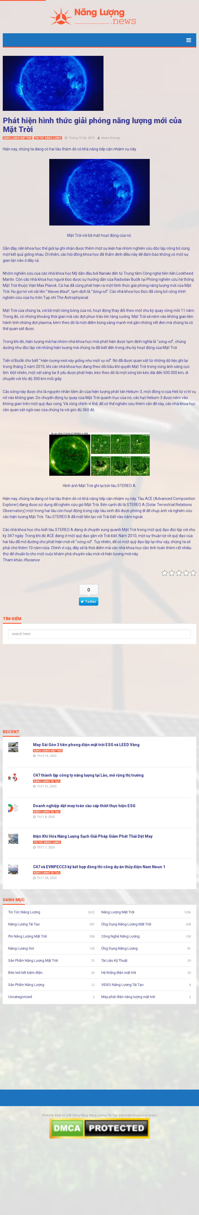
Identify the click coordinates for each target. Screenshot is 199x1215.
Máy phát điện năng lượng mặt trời (128, 997)
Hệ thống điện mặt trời (118, 972)
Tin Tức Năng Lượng (48, 138)
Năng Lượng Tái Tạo (47, 781)
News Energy (110, 138)
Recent (11, 732)
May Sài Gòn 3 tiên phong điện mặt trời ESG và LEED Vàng (86, 745)
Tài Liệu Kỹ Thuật (114, 960)
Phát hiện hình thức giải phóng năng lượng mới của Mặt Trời (92, 125)
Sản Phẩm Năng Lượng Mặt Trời (33, 960)
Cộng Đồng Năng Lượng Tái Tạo (95, 1115)
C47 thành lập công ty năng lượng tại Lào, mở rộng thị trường (88, 775)
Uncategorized (20, 997)
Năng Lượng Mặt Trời (17, 138)
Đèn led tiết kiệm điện (25, 972)
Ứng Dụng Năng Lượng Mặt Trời (126, 924)
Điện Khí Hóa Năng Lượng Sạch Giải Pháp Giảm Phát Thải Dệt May (92, 836)
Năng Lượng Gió (21, 948)
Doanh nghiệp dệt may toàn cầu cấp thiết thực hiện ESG (84, 806)
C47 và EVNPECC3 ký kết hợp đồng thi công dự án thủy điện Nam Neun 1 (99, 867)
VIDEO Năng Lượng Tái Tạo (122, 984)
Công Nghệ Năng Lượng (120, 936)
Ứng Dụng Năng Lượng (119, 948)
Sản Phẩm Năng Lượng (26, 984)
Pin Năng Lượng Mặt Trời (27, 936)
